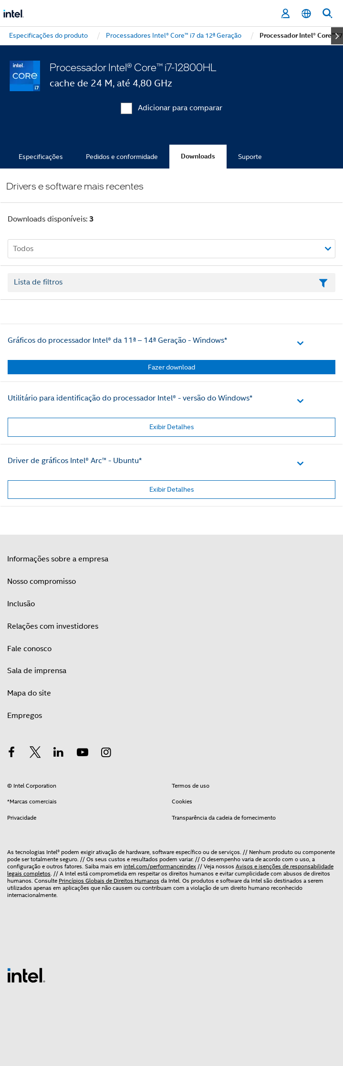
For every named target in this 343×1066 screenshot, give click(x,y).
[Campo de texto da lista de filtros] (171, 282)
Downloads (198, 156)
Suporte (250, 156)
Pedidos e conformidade (122, 156)
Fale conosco (29, 649)
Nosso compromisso (41, 581)
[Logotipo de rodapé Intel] (26, 975)
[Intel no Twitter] (35, 753)
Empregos (24, 715)
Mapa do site (29, 693)
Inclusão (21, 604)
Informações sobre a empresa (57, 559)
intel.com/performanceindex (160, 866)
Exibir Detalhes (171, 426)
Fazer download (171, 367)
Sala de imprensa (36, 670)
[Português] (306, 13)
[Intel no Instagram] (106, 753)
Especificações (41, 156)
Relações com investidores (52, 626)
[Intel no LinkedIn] (59, 753)
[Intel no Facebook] (11, 753)
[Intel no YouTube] (82, 753)
